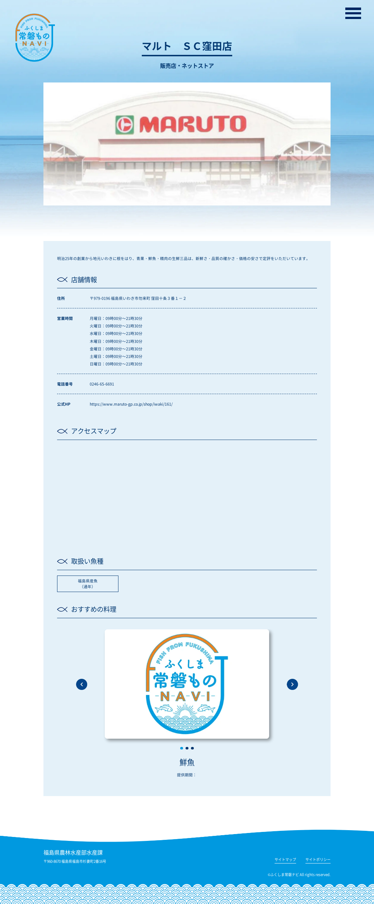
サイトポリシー (318, 860)
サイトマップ (285, 860)
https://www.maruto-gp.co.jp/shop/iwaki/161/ (131, 404)
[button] (181, 748)
